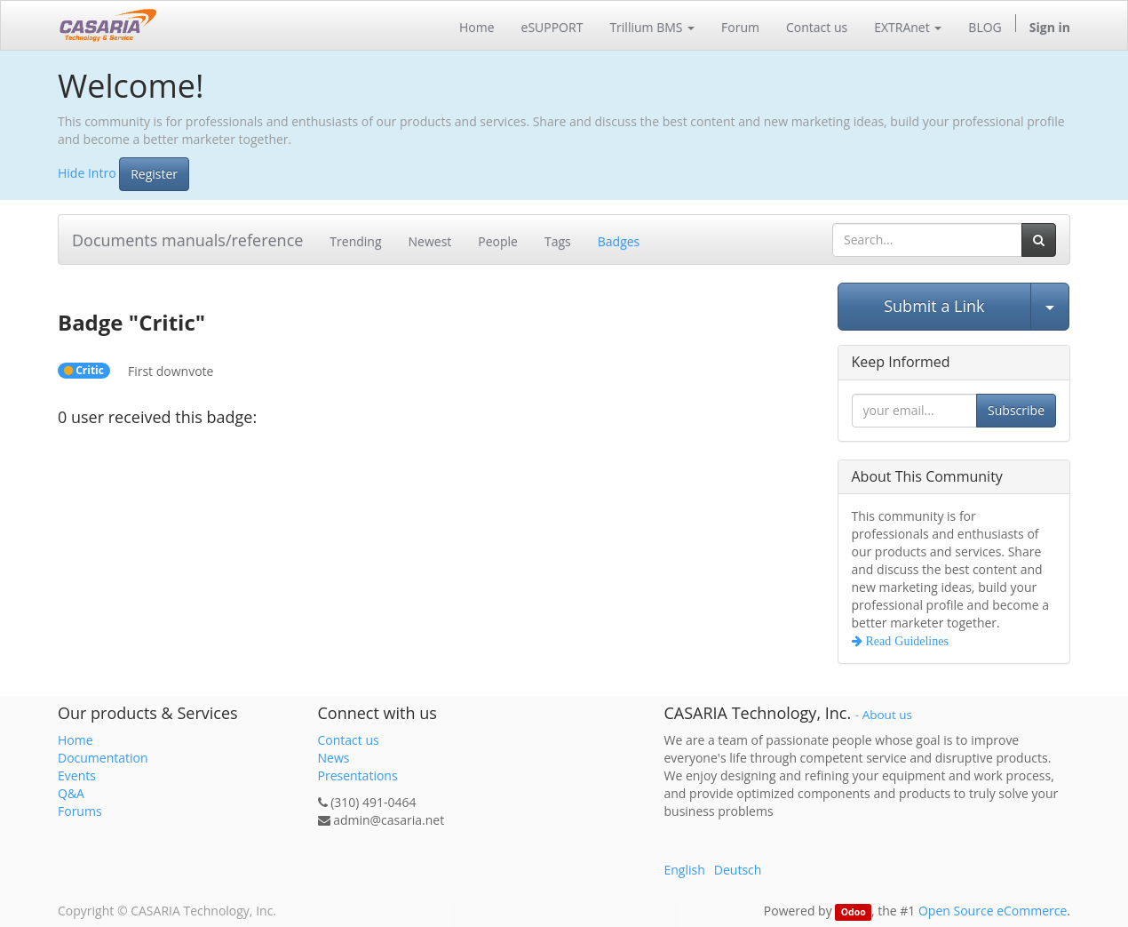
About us (887, 715)
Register (154, 173)
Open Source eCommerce (992, 910)
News (334, 757)
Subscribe (1016, 410)
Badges (619, 241)
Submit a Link (934, 305)
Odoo (853, 912)
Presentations (358, 775)
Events (77, 775)
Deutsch (738, 869)
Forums (80, 811)
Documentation (103, 757)
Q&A (71, 793)
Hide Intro (87, 172)
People (498, 241)
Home (75, 739)
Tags (557, 241)
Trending (355, 241)
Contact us (348, 739)
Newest (430, 241)
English (684, 869)
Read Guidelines (905, 641)
